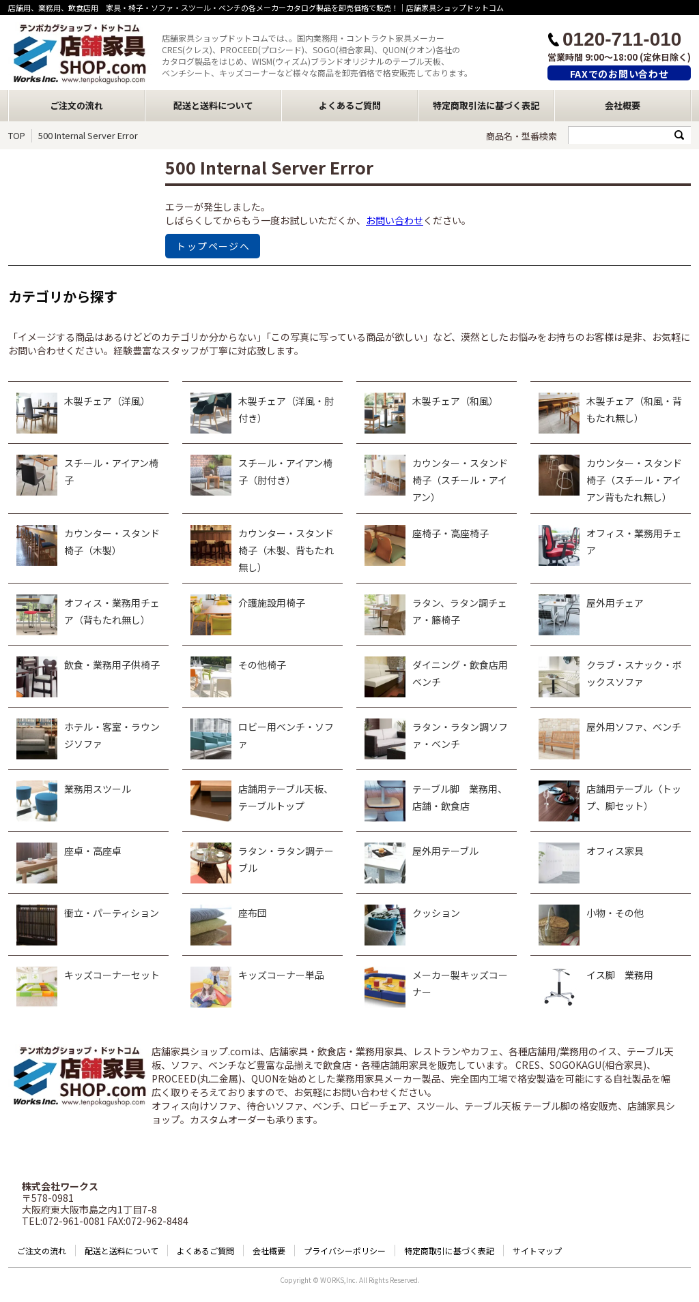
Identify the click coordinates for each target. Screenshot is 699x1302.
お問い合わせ (394, 220)
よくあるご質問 (350, 105)
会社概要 (622, 105)
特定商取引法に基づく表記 (486, 105)
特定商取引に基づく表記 (449, 1250)
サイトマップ (537, 1250)
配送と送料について (213, 105)
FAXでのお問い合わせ (619, 73)
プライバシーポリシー (345, 1250)
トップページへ (213, 246)
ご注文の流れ (76, 105)
